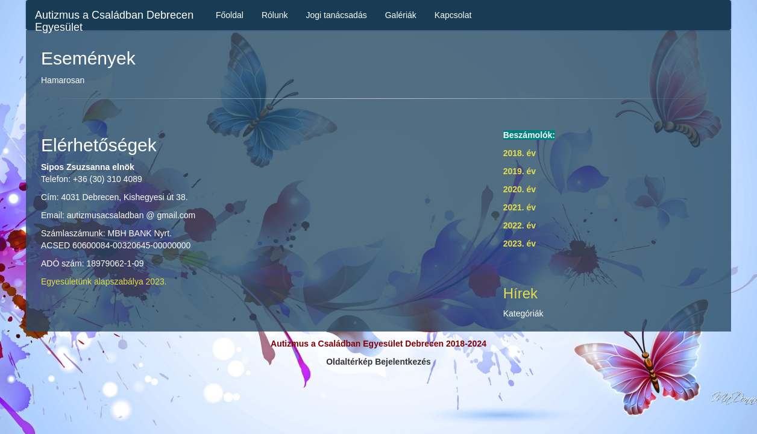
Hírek (520, 293)
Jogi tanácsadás (336, 15)
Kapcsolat (453, 15)
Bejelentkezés (403, 361)
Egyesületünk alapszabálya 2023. (104, 281)
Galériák (400, 15)
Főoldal (229, 15)
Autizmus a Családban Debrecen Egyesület (114, 19)
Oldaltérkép (349, 361)
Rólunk (275, 15)
